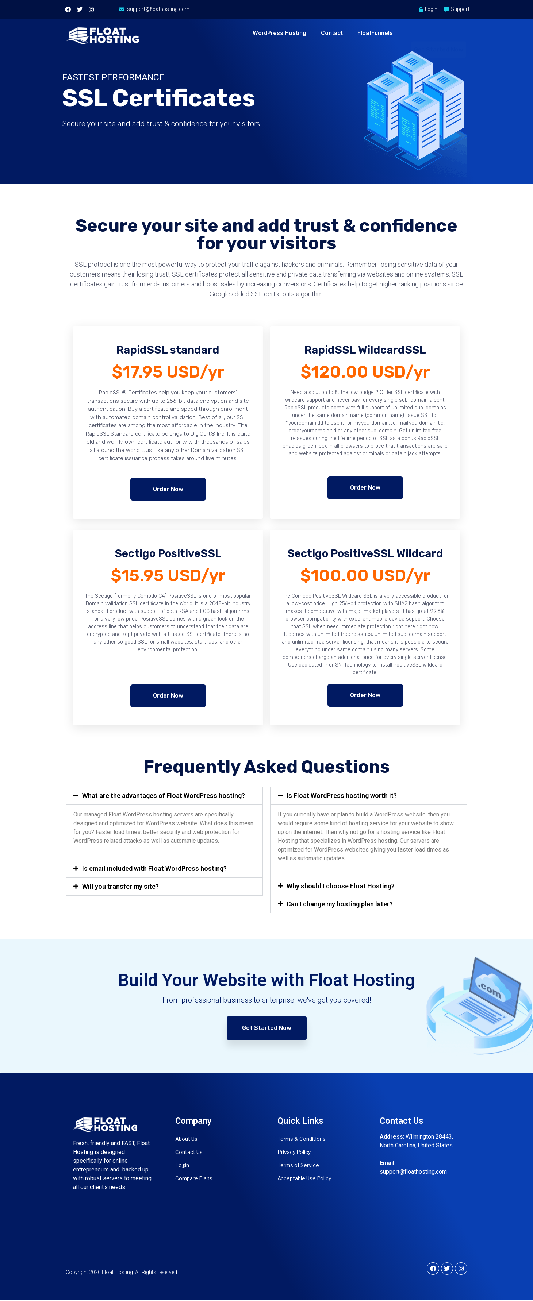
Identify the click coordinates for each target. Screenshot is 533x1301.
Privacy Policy (294, 1152)
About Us (186, 1139)
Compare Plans (193, 1178)
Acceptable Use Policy (304, 1178)
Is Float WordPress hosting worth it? (342, 795)
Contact (332, 33)
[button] (164, 795)
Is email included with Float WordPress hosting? (154, 868)
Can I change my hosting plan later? (340, 904)
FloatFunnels (375, 33)
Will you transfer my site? (120, 886)
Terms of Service (298, 1165)
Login (182, 1165)
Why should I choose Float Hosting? (341, 886)
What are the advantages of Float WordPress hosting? (163, 795)
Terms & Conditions (301, 1139)
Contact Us (189, 1152)
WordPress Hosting (279, 33)
